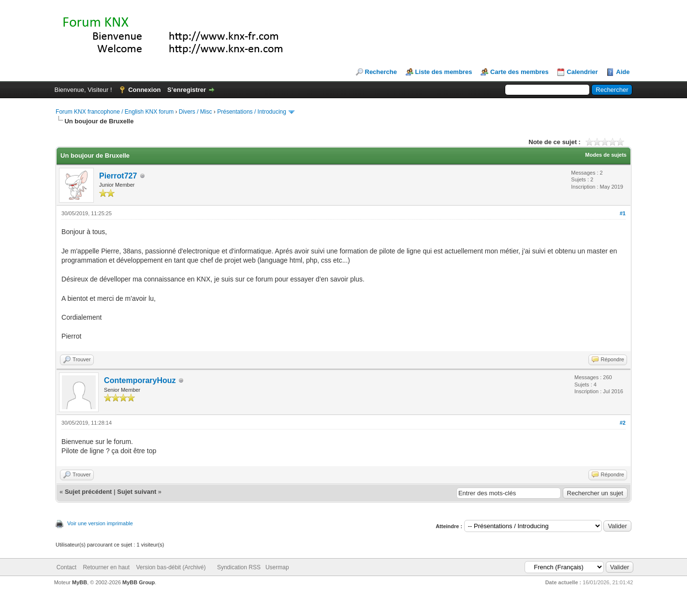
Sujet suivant (136, 491)
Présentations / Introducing (251, 111)
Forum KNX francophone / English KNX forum (115, 111)
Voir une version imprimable (100, 523)
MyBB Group (138, 582)
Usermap (277, 567)
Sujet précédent (88, 491)
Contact (66, 567)
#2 (623, 423)
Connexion (144, 89)
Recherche (381, 71)
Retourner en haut (106, 567)
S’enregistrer (186, 89)
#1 (623, 213)
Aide (622, 71)
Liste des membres (443, 71)
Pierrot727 (118, 176)
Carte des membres (519, 71)
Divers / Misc (195, 111)
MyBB (79, 582)
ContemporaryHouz (139, 380)
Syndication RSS (239, 567)
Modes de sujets (606, 155)
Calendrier (582, 71)
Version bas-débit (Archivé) (170, 567)
